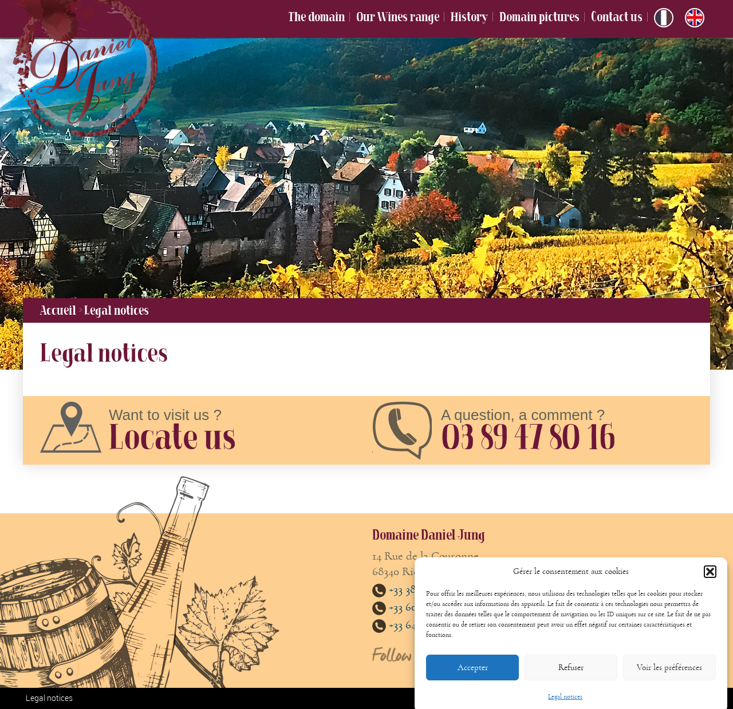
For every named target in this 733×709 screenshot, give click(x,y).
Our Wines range (397, 16)
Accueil (58, 310)
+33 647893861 (412, 624)
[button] (710, 580)
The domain (316, 16)
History (469, 16)
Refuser (571, 675)
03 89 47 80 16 (527, 437)
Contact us (617, 16)
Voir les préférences (669, 675)
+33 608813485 (412, 607)
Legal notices (49, 697)
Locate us (172, 437)
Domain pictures (539, 16)
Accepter (473, 675)
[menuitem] (663, 17)
